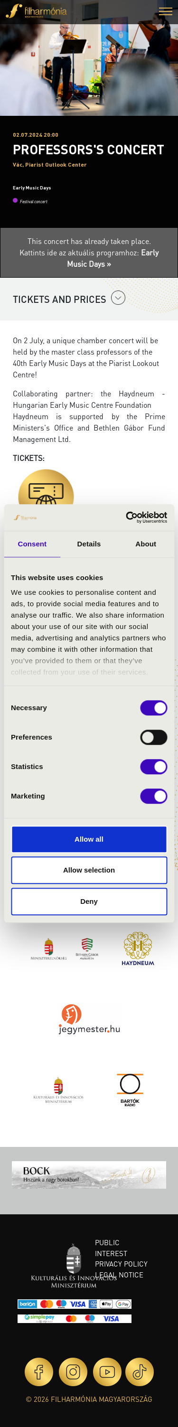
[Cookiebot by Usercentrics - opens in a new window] (126, 517)
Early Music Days (32, 187)
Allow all (89, 839)
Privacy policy (121, 1263)
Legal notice (119, 1274)
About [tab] (145, 544)
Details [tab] (89, 544)
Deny (89, 901)
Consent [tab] (32, 544)
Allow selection (89, 870)
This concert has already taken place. (89, 241)
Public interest (111, 1248)
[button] (165, 13)
